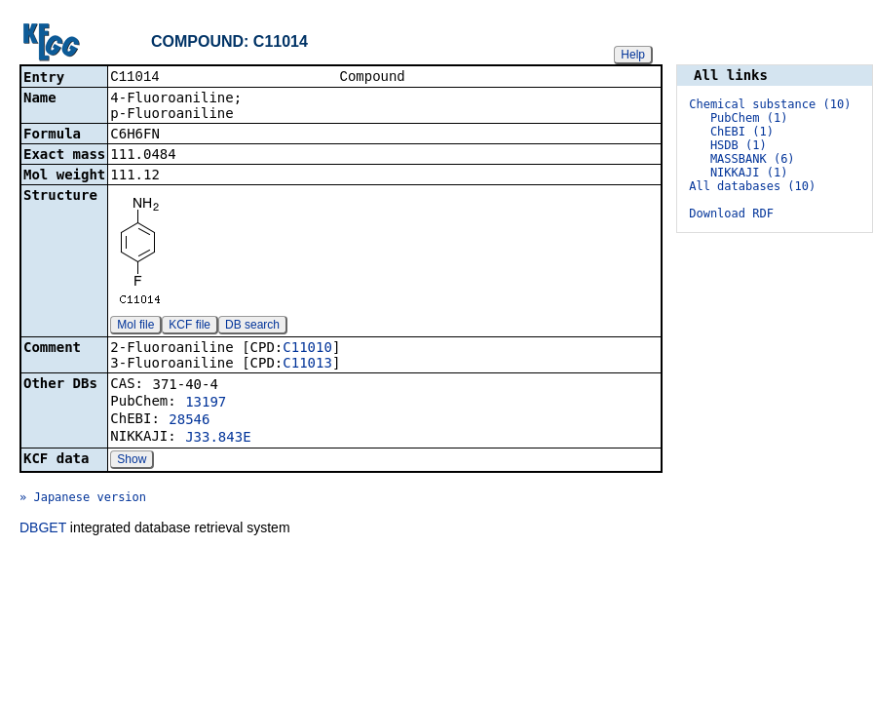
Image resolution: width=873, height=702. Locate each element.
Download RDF (731, 213)
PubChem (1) (748, 118)
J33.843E (217, 439)
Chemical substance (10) (770, 104)
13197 (205, 403)
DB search (252, 326)
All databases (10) (752, 186)
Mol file (135, 326)
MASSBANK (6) (752, 159)
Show (131, 461)
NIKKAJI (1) (748, 172)
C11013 (307, 364)
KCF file (189, 326)
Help (633, 54)
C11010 (307, 349)
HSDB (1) (738, 145)
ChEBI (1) (742, 131)
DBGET (42, 529)
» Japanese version (82, 499)
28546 (189, 421)
